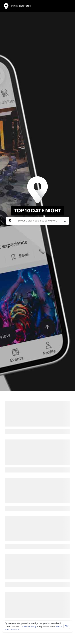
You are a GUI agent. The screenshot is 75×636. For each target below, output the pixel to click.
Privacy (32, 626)
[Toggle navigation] (66, 6)
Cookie (23, 626)
